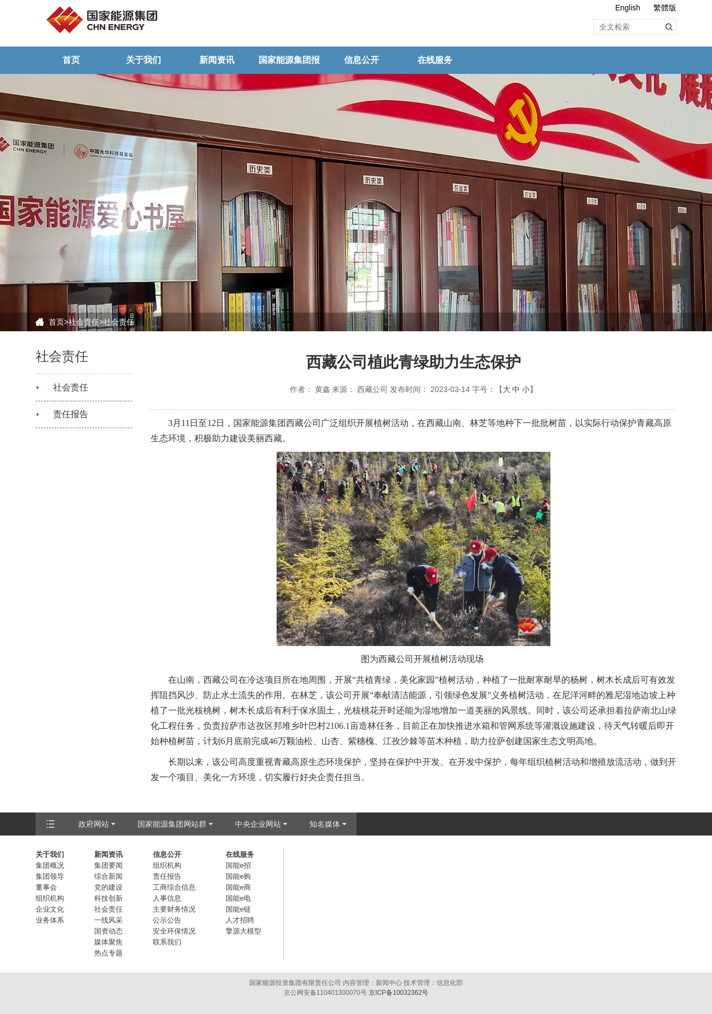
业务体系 (50, 920)
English (627, 7)
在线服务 (434, 60)
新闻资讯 (216, 60)
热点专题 (108, 953)
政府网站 (93, 824)
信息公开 (361, 60)
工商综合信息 (174, 887)
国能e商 (238, 887)
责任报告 (70, 414)
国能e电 (238, 898)
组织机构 (50, 898)
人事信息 (167, 898)
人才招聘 (240, 920)
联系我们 (167, 942)
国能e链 (238, 909)
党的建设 (108, 887)
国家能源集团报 (289, 60)
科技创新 (108, 898)
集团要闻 (108, 865)
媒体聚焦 (108, 942)
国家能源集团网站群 (171, 824)
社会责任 (83, 322)
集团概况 (50, 865)
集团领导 (50, 876)
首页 (71, 60)
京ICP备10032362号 (398, 992)
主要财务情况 (174, 909)
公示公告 (167, 920)
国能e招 (238, 865)
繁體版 (664, 7)
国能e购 (238, 876)
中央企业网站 (258, 824)
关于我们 (143, 60)
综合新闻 (108, 876)
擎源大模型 (243, 931)
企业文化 (50, 909)
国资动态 (108, 931)
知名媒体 (324, 824)
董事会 (46, 887)
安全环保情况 (174, 931)
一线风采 (108, 920)
